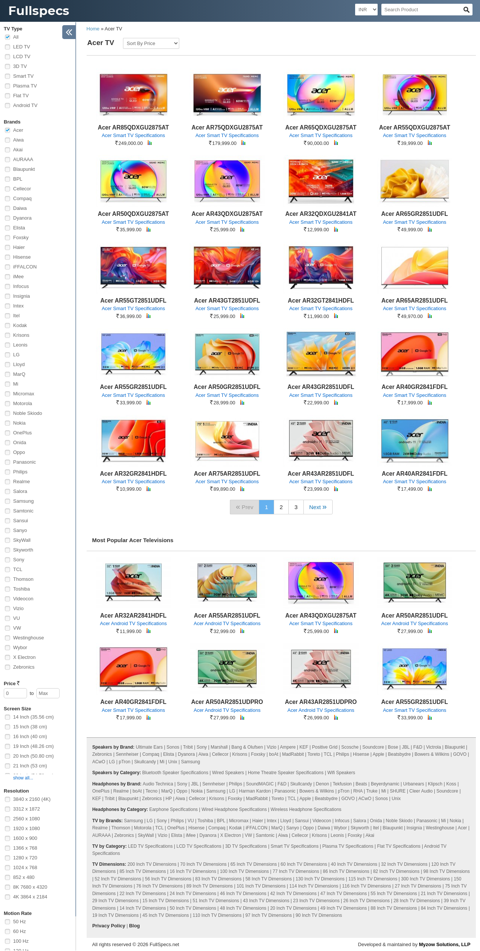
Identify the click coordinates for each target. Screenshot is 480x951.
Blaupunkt (24, 169)
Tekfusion (342, 784)
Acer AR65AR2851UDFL (414, 300)
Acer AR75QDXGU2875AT (227, 127)
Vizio (18, 608)
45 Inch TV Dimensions (165, 915)
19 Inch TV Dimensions (115, 915)
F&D (417, 747)
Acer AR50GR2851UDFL (227, 387)
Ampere (288, 747)
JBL (406, 747)
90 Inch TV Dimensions (319, 915)
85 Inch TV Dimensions (143, 871)
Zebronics (23, 667)
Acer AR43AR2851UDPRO (321, 702)
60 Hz (19, 931)
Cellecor (22, 188)
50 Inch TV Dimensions (193, 908)
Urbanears (413, 784)
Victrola (433, 747)
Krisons (21, 335)
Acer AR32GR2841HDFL (133, 473)
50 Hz (19, 921)
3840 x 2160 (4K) (32, 799)
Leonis (20, 345)
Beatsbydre (399, 754)
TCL (17, 569)
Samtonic (23, 511)
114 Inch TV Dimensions (314, 886)
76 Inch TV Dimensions (159, 886)
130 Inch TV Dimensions (320, 879)
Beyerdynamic (385, 784)
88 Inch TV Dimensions (393, 908)
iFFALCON (25, 267)
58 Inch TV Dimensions (268, 879)
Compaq (22, 198)
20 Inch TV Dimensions (293, 908)
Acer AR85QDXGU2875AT (133, 127)
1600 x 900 (25, 838)
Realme (21, 481)
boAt (273, 754)
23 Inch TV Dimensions (316, 900)
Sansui (20, 520)
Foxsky (20, 237)
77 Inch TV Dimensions (296, 871)
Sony (18, 559)
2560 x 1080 (26, 818)
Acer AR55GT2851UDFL (133, 300)
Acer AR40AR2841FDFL (414, 473)
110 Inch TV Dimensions (217, 915)
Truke (371, 791)
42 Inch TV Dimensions (293, 893)
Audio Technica (158, 784)
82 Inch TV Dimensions (396, 871)
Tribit (188, 747)
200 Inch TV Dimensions (152, 864)
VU (16, 618)
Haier (19, 247)
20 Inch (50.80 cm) (33, 756)
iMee (18, 276)
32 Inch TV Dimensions (404, 864)
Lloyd (19, 364)
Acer (18, 130)
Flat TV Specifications (398, 846)
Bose (393, 747)
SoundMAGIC (260, 784)
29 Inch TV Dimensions (115, 900)
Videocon (23, 598)
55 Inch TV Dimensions (393, 893)
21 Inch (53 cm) (30, 766)
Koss (451, 784)
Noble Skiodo (27, 413)
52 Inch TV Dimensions (118, 879)
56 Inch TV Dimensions (168, 879)
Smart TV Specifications (295, 846)
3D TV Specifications (246, 846)
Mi (15, 384)
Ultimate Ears (149, 747)
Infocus (21, 286)
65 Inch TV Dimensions (253, 864)
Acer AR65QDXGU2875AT (321, 127)
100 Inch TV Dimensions (244, 871)
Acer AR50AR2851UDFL (414, 615)
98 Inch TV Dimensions (446, 871)
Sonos (172, 747)
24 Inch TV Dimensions (193, 893)
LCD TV (21, 56)
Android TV (25, 105)
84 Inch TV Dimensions (444, 908)
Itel (16, 315)
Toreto (314, 754)
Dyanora (22, 218)
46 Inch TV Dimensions (243, 893)
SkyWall (21, 540)
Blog (134, 925)
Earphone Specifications (173, 809)
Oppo (19, 452)
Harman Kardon (255, 791)
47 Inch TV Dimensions (343, 893)
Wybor (20, 647)
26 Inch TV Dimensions (366, 900)
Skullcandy (145, 761)
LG (16, 354)
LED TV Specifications (150, 846)
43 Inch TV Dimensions (266, 900)
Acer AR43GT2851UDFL (227, 300)
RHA (358, 791)
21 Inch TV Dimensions (444, 893)
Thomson (23, 579)
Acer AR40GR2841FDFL (414, 387)
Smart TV (23, 76)
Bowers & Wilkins (431, 754)
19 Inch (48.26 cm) (33, 746)
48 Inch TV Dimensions (243, 908)
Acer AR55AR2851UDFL (227, 615)
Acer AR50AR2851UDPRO (227, 702)
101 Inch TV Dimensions (261, 886)
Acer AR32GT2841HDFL (321, 300)
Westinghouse (28, 638)
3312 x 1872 (26, 809)
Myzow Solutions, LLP (444, 944)
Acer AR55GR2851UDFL (133, 387)
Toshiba (21, 589)
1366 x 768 (25, 848)
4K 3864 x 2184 (30, 897)
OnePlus (22, 433)
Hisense (22, 257)
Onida (19, 442)
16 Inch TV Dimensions (193, 871)
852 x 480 (23, 877)
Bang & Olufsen (247, 747)
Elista (19, 228)
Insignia (21, 296)
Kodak (20, 325)
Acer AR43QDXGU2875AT (227, 214)
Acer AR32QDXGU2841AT (321, 214)
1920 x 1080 (26, 828)
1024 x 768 (25, 867)
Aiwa (18, 140)
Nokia (19, 423)
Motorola (22, 403)
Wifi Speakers (341, 772)
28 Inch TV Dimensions (416, 900)
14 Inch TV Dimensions (143, 908)
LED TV (21, 47)
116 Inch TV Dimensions (366, 886)
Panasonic (24, 462)
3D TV (20, 66)
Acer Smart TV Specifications (133, 135)
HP (169, 798)
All (15, 37)
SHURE (398, 791)
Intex (18, 306)
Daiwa (20, 208)
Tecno (152, 791)
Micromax (23, 393)
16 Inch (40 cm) (30, 736)
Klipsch (435, 784)
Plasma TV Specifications (348, 846)
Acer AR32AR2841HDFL (133, 615)
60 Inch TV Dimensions (303, 864)
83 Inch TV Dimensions (218, 879)
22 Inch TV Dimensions (143, 893)
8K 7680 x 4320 (30, 887)
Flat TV (21, 95)
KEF (304, 747)
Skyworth (23, 550)
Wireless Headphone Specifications (306, 809)
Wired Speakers (228, 772)
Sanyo (20, 530)
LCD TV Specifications (198, 846)
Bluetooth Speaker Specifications (175, 772)
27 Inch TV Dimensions (418, 886)
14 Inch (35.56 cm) (33, 717)
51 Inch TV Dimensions (216, 900)
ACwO (98, 761)
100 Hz (20, 941)
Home (93, 29)
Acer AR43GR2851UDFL (321, 387)
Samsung (23, 501)
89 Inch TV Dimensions (209, 886)
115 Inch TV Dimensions (373, 879)
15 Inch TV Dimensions (165, 900)
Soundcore (373, 747)
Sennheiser (127, 754)
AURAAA (23, 159)
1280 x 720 (25, 858)
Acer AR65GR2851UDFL (414, 214)
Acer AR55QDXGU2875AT (414, 127)
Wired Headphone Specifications (234, 809)
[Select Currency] (366, 9)
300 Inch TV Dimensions (425, 879)
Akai (17, 149)
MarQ (19, 374)
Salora (20, 491)
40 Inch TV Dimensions (354, 864)
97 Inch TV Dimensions (268, 915)
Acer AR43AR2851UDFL (321, 473)
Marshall (219, 747)
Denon (322, 784)
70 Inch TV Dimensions (203, 864)
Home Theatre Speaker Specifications (286, 772)
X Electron (24, 657)
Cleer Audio (421, 791)
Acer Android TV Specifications (133, 623)
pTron (124, 761)
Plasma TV (25, 86)
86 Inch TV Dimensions (346, 871)
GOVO (459, 754)
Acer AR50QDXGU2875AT (133, 214)
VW (17, 628)
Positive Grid (325, 747)
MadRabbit (293, 754)
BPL (17, 179)
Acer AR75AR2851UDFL (227, 473)
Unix (172, 761)
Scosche (349, 747)
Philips (20, 472)
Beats (361, 784)
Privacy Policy (108, 925)
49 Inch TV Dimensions (343, 908)
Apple (378, 754)
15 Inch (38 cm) (30, 726)
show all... (23, 778)
